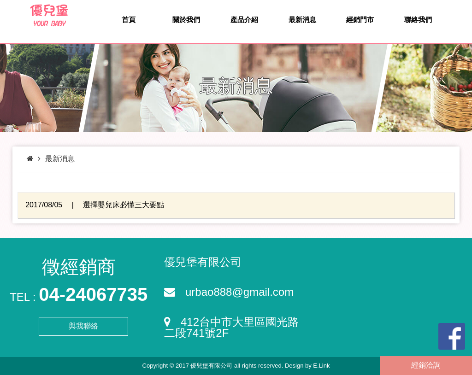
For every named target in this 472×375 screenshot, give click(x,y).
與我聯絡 (83, 326)
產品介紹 (244, 19)
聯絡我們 (418, 19)
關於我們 (186, 19)
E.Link (321, 365)
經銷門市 (360, 19)
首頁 (129, 19)
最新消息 (302, 19)
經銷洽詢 (426, 365)
